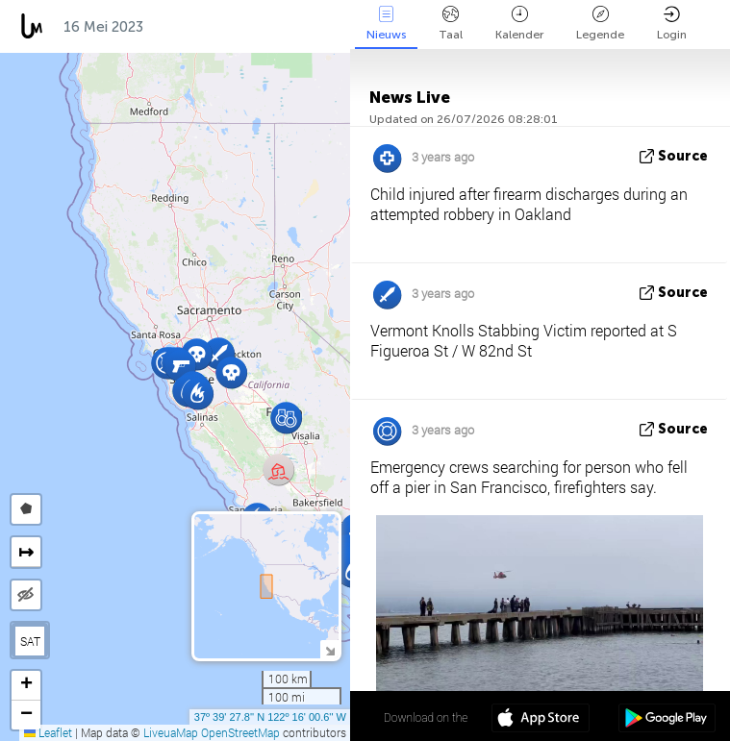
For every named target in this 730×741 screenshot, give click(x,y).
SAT (30, 641)
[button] (286, 417)
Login (672, 23)
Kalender (519, 23)
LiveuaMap (170, 732)
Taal (451, 23)
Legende (600, 23)
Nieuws (386, 23)
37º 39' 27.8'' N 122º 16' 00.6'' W (270, 717)
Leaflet (48, 732)
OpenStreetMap (240, 732)
